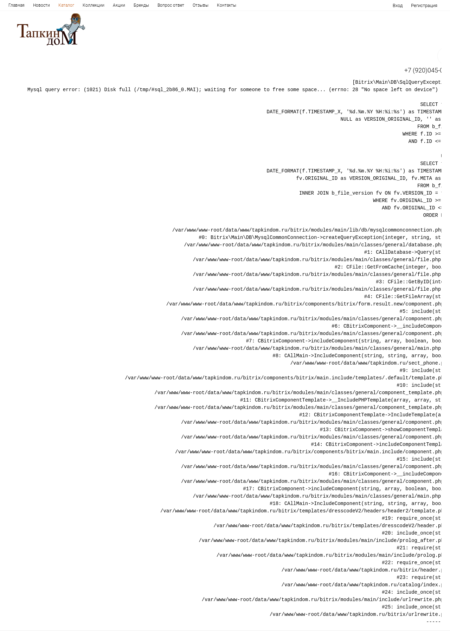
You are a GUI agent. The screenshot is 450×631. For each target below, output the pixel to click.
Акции (119, 5)
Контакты (226, 5)
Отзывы (200, 5)
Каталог (66, 5)
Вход (398, 5)
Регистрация (424, 5)
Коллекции (93, 5)
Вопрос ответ (171, 5)
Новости (41, 5)
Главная (16, 5)
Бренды (141, 5)
